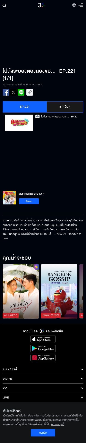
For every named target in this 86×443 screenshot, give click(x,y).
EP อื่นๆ (64, 106)
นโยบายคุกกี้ (57, 424)
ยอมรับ (43, 433)
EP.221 (25, 106)
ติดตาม (29, 201)
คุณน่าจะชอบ (17, 258)
